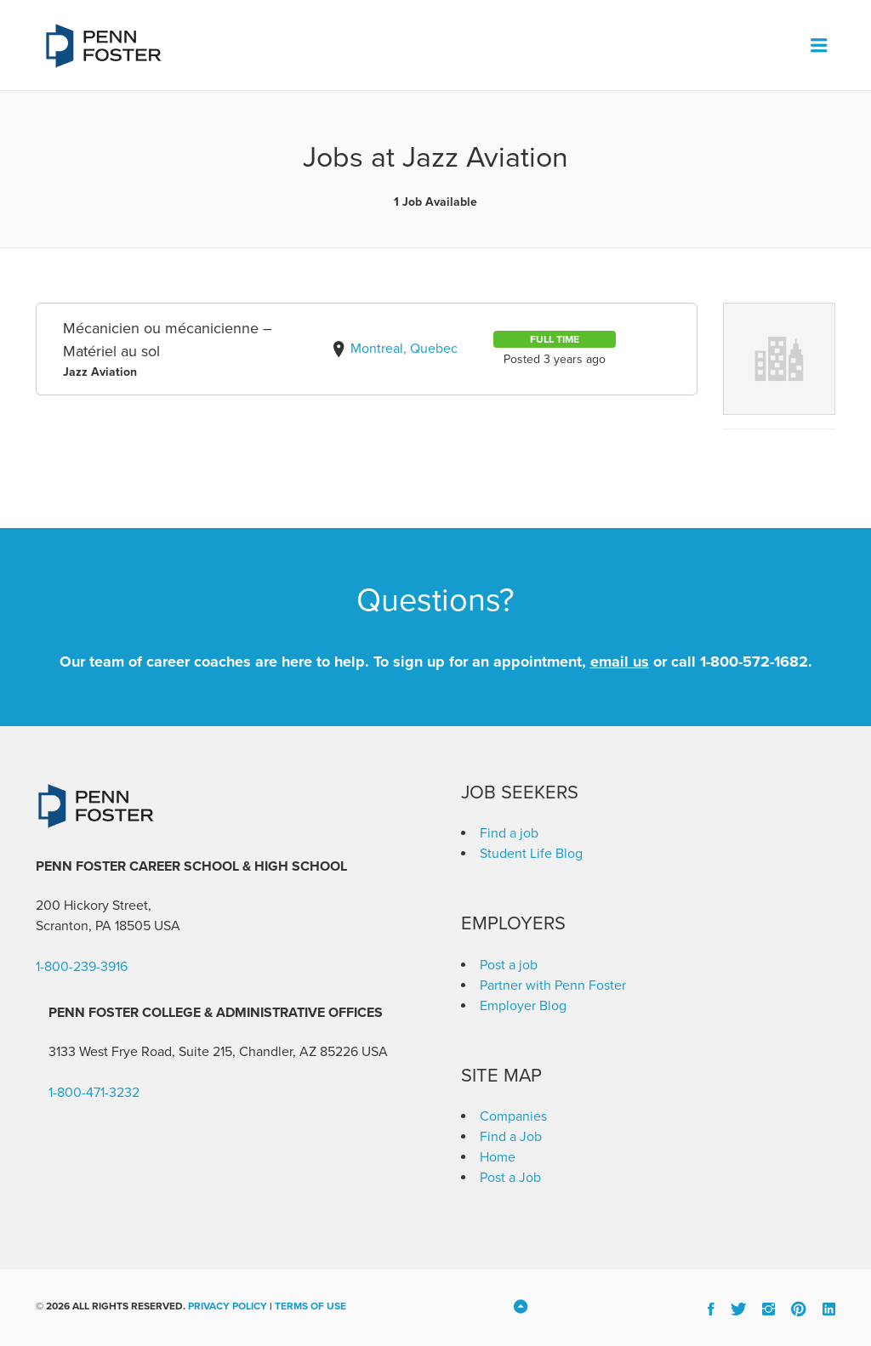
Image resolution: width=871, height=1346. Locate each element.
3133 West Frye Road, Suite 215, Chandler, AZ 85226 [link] (203, 1051)
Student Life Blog (531, 853)
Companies (513, 1116)
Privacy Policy (227, 1306)
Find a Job (511, 1136)
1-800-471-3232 (93, 1092)
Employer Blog (523, 1005)
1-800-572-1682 (754, 661)
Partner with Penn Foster (553, 985)
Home (497, 1157)
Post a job (509, 965)
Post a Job (510, 1177)
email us (619, 661)
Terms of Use (310, 1306)
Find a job (509, 833)
